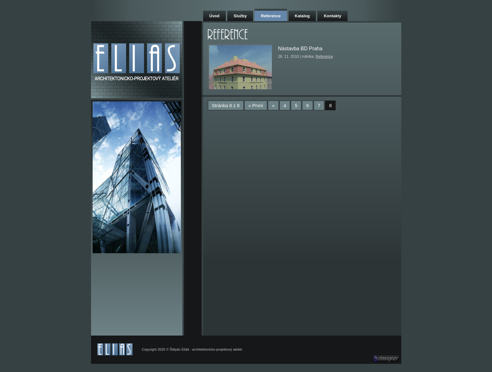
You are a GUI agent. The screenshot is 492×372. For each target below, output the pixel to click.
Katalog (302, 16)
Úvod (214, 16)
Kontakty (332, 16)
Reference (271, 16)
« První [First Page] (255, 105)
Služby (240, 16)
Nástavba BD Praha (300, 48)
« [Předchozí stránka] (273, 105)
